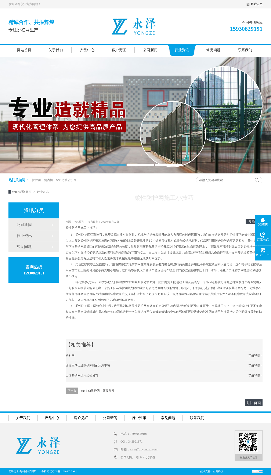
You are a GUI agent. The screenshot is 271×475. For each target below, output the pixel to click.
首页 (29, 192)
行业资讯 (182, 50)
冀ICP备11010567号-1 (63, 471)
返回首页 (254, 221)
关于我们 (55, 50)
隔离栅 (48, 180)
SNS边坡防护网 (66, 180)
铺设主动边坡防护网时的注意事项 (88, 365)
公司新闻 (150, 50)
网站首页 (257, 4)
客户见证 (119, 50)
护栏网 (36, 180)
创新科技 (218, 471)
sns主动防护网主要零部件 (98, 390)
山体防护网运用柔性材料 (82, 375)
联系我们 (245, 50)
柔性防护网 (73, 227)
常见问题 (213, 50)
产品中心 (87, 50)
